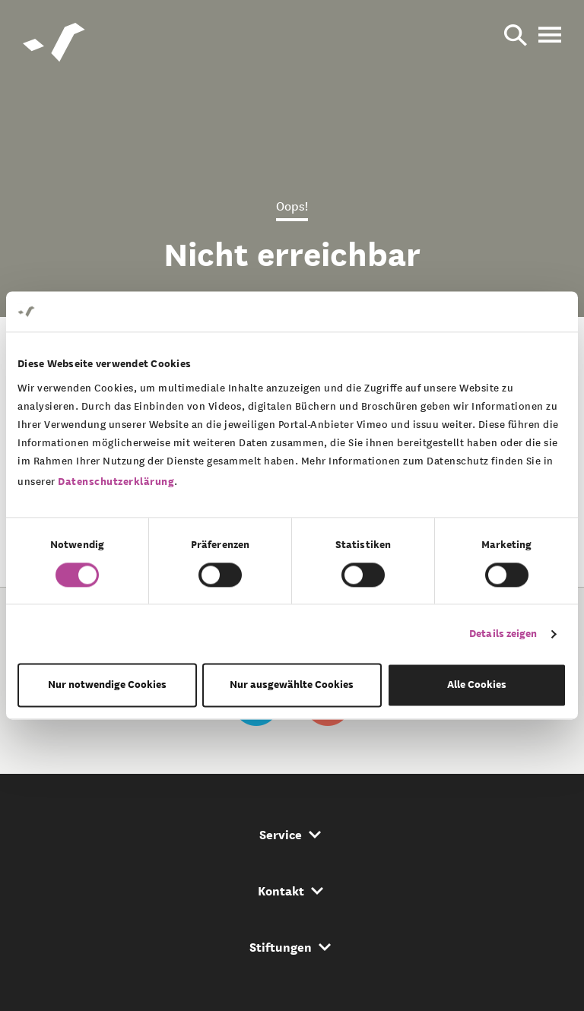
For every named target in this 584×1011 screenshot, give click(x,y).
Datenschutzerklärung (116, 481)
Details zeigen (503, 633)
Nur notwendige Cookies (107, 685)
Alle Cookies (476, 685)
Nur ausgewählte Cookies (292, 685)
